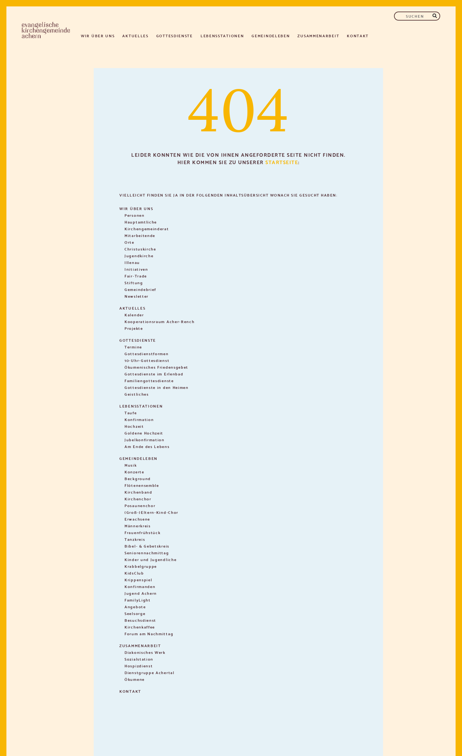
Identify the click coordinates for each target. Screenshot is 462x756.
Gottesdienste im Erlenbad (154, 373)
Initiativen (136, 269)
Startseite (281, 161)
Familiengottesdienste (149, 380)
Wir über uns (98, 35)
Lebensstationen (222, 35)
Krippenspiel (138, 579)
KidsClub (134, 572)
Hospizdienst (138, 665)
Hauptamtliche (140, 221)
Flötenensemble (141, 485)
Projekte (133, 328)
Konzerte (134, 471)
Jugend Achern (140, 593)
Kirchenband (138, 491)
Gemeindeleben (271, 35)
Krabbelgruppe (140, 566)
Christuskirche (140, 248)
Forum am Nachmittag (148, 633)
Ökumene (134, 679)
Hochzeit (134, 426)
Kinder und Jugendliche (150, 559)
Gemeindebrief (140, 289)
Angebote (135, 606)
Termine (133, 346)
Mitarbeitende (139, 235)
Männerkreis (137, 525)
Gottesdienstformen (146, 353)
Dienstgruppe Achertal (149, 672)
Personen (134, 215)
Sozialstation (138, 658)
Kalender (134, 314)
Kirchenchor (137, 498)
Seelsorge (134, 613)
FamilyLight (137, 599)
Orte (129, 242)
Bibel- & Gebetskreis (146, 545)
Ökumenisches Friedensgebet (156, 367)
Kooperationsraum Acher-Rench (159, 321)
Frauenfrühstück (142, 532)
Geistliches (136, 394)
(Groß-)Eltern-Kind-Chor (151, 512)
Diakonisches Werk (145, 652)
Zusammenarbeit (318, 35)
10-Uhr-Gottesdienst (146, 360)
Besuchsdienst (140, 620)
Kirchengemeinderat (146, 228)
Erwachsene (137, 518)
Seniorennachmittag (146, 552)
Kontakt (358, 35)
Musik (130, 465)
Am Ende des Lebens (147, 446)
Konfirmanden (139, 586)
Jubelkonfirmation (144, 439)
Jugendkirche (138, 255)
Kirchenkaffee (139, 626)
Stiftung (133, 282)
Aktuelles (135, 35)
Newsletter (136, 296)
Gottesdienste (174, 35)
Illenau (132, 262)
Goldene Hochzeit (143, 432)
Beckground (137, 478)
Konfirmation (139, 419)
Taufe (130, 412)
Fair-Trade (135, 275)
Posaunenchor (139, 505)
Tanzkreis (134, 539)
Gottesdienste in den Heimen (156, 387)
